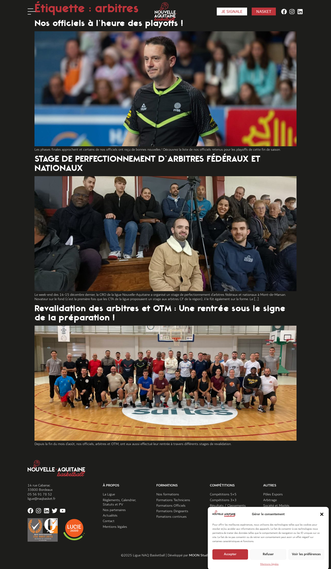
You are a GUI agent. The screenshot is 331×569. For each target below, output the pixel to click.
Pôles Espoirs (273, 494)
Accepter (230, 560)
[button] (322, 520)
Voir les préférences (306, 560)
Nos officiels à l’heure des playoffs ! (108, 23)
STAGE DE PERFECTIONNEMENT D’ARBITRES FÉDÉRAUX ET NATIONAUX (147, 163)
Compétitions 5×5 (223, 494)
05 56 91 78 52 (40, 494)
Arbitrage (270, 500)
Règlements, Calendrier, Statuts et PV (119, 502)
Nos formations (167, 494)
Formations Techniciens (173, 500)
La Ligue (109, 494)
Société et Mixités (276, 505)
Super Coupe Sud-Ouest (227, 511)
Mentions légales (115, 527)
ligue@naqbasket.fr (41, 499)
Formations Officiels (170, 505)
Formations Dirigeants (172, 511)
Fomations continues (171, 516)
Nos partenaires (114, 510)
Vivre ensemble (274, 511)
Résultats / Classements (228, 505)
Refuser (268, 560)
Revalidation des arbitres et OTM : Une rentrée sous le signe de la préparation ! (159, 312)
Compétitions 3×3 (223, 500)
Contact (108, 521)
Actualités (110, 515)
